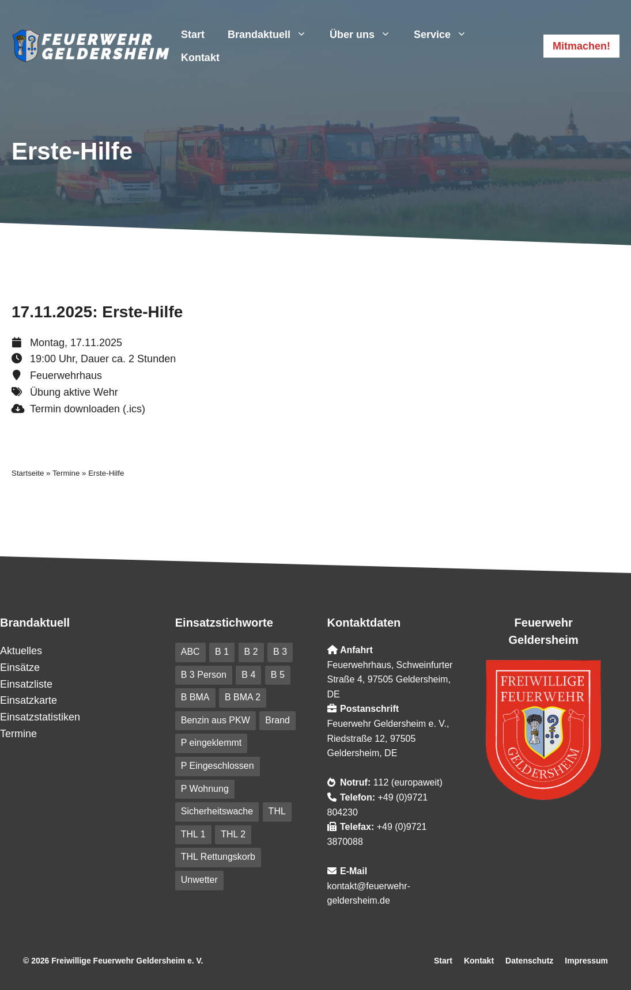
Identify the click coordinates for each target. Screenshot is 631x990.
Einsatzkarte (28, 700)
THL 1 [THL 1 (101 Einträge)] (193, 834)
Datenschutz (529, 960)
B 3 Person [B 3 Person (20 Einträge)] (203, 675)
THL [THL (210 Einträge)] (277, 811)
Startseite (28, 473)
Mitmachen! (581, 46)
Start (193, 34)
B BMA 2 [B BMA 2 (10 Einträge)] (242, 697)
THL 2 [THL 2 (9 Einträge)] (233, 834)
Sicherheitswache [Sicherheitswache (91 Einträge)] (217, 811)
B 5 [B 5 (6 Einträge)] (278, 675)
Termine (66, 473)
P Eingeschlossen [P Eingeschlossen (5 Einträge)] (217, 766)
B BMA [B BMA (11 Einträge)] (195, 697)
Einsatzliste (26, 684)
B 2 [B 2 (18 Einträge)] (251, 652)
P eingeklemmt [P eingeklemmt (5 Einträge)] (211, 743)
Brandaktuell (273, 34)
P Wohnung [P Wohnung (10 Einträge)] (205, 789)
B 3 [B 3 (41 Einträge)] (280, 652)
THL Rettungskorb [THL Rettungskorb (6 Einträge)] (218, 857)
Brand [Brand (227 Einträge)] (277, 720)
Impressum (586, 960)
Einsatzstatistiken (40, 717)
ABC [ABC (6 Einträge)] (190, 652)
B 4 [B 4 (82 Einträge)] (248, 675)
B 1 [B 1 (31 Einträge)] (222, 652)
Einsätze (20, 667)
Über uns (366, 34)
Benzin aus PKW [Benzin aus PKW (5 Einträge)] (215, 720)
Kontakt (200, 57)
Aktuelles (21, 651)
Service (446, 34)
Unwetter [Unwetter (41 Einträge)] (199, 880)
